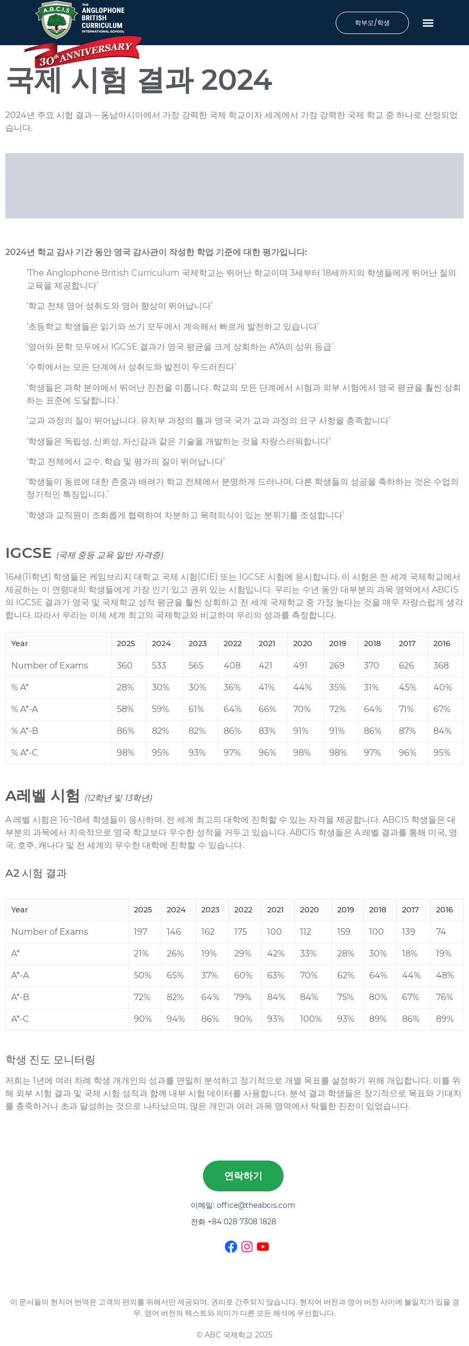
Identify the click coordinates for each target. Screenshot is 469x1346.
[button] (428, 22)
